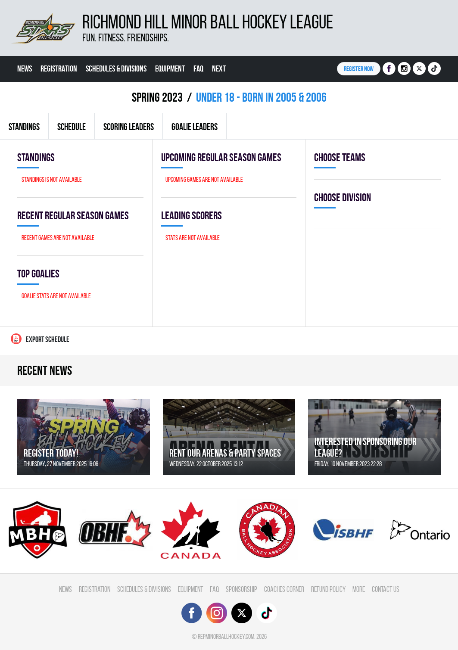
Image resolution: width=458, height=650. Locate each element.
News (24, 68)
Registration (59, 68)
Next (219, 68)
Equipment (170, 68)
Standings (24, 126)
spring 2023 (157, 97)
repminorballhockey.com (226, 636)
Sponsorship (241, 589)
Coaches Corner (284, 589)
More (358, 589)
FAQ (198, 68)
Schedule (71, 126)
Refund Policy (328, 589)
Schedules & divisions (116, 68)
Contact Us (385, 589)
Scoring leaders (128, 126)
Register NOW (359, 68)
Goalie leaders (194, 126)
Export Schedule (40, 338)
